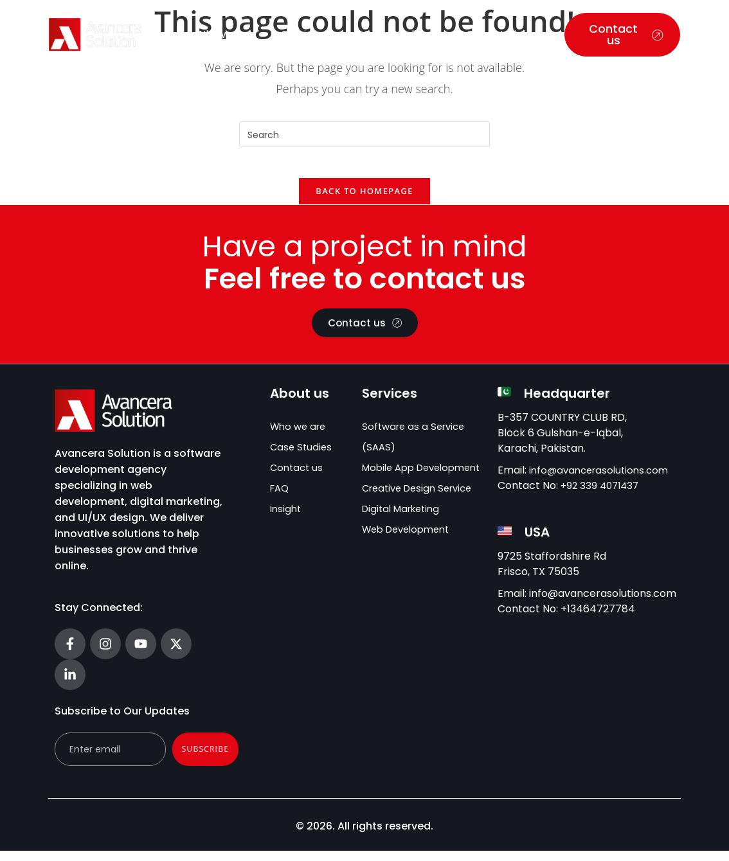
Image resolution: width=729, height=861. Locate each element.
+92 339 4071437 (602, 495)
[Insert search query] (364, 134)
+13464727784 (598, 619)
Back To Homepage (364, 199)
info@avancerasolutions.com (602, 480)
